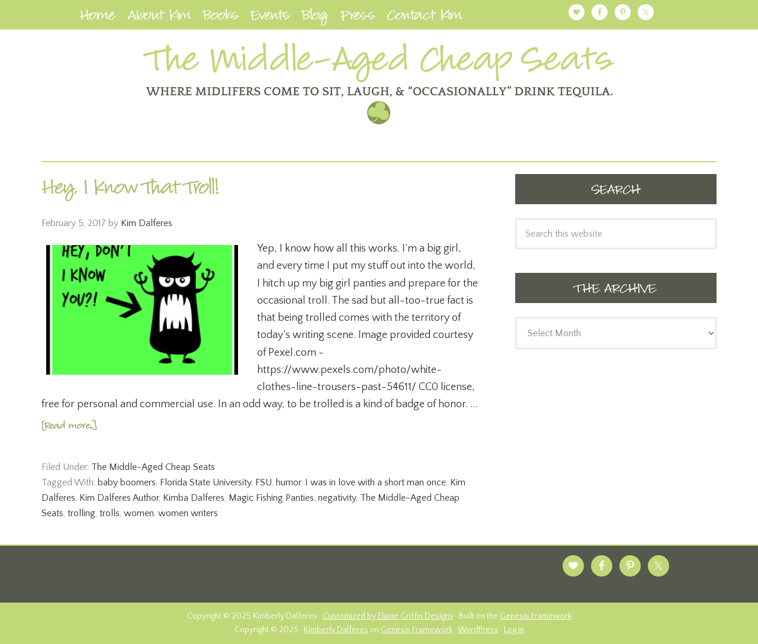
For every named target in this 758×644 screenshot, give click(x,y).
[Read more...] (69, 426)
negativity (337, 497)
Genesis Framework (535, 616)
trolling (81, 513)
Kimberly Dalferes (336, 630)
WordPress (478, 630)
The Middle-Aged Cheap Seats (153, 467)
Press (357, 17)
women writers (188, 513)
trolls (109, 513)
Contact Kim (424, 17)
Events (270, 17)
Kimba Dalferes (193, 497)
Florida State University (205, 482)
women (139, 513)
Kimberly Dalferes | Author (379, 83)
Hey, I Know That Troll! (130, 190)
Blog (315, 17)
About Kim (159, 17)
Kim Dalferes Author (119, 497)
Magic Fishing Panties (271, 497)
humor (288, 482)
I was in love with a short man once (375, 482)
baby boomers (127, 482)
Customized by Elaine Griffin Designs (388, 616)
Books (221, 17)
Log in (514, 630)
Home (97, 17)
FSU (263, 482)
